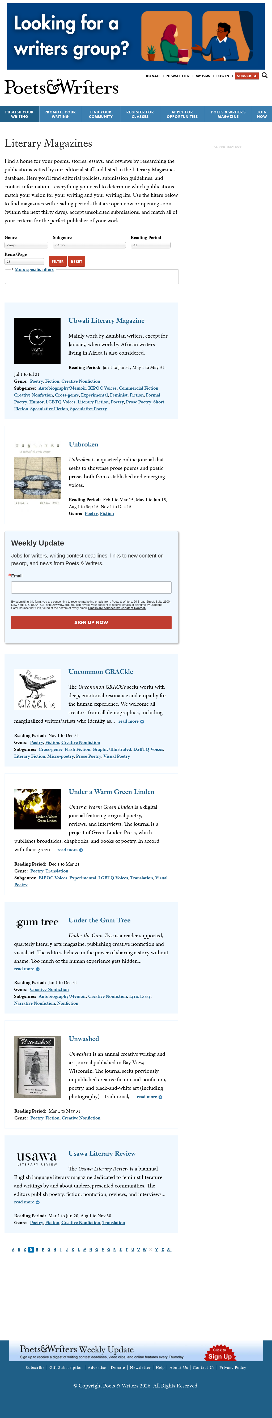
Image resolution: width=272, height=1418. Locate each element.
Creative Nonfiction (80, 381)
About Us (178, 1367)
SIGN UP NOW (91, 622)
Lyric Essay (140, 996)
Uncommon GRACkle (101, 671)
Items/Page (16, 254)
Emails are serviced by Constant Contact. (117, 608)
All (169, 1249)
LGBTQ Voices (60, 401)
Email (17, 576)
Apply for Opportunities (182, 114)
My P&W (203, 76)
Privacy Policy (232, 1367)
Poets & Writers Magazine (228, 114)
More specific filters (34, 269)
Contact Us (204, 1367)
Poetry (36, 381)
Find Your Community (101, 114)
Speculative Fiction (49, 408)
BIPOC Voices (102, 388)
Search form (264, 75)
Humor (36, 401)
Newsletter (178, 76)
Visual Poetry (116, 756)
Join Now (262, 114)
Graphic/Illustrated (111, 749)
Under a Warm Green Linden (111, 791)
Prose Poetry (138, 401)
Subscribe (247, 76)
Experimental (94, 394)
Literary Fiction (93, 401)
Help (160, 1367)
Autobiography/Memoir (62, 388)
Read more (128, 721)
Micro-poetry (60, 756)
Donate (153, 76)
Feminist (119, 394)
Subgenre (62, 237)
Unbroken (83, 444)
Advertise (97, 1367)
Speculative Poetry (88, 408)
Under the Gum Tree (99, 920)
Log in (223, 76)
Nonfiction (67, 1003)
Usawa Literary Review (102, 1153)
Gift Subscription (66, 1367)
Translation (56, 870)
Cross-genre (67, 394)
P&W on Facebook (245, 89)
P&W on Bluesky (254, 89)
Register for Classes (140, 114)
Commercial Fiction (138, 388)
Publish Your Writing (19, 114)
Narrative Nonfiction (34, 1003)
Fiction (52, 381)
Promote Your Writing (60, 114)
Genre (11, 237)
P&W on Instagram (263, 89)
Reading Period (146, 237)
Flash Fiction (77, 749)
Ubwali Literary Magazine (106, 320)
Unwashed (84, 1038)
